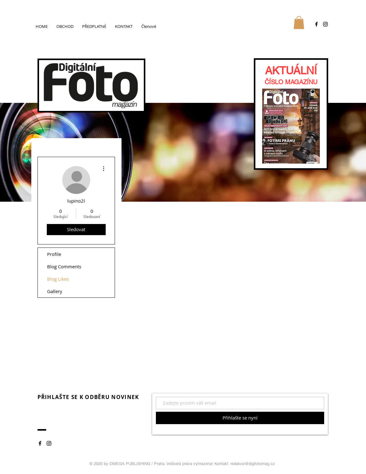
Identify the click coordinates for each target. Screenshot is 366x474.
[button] (298, 22)
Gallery (54, 291)
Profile (54, 254)
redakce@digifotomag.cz (252, 463)
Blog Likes (58, 279)
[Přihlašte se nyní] (240, 418)
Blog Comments (64, 266)
